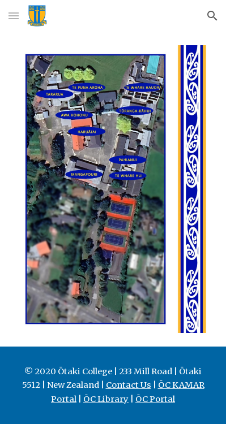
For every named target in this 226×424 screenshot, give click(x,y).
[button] (13, 15)
